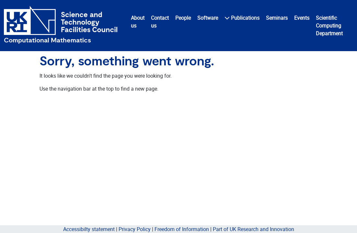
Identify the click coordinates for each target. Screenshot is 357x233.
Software (207, 17)
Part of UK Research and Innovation (253, 229)
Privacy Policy (135, 229)
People (183, 17)
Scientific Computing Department (329, 25)
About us (137, 21)
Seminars (277, 17)
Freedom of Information (182, 229)
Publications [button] (242, 17)
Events (301, 17)
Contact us (160, 21)
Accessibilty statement (89, 229)
